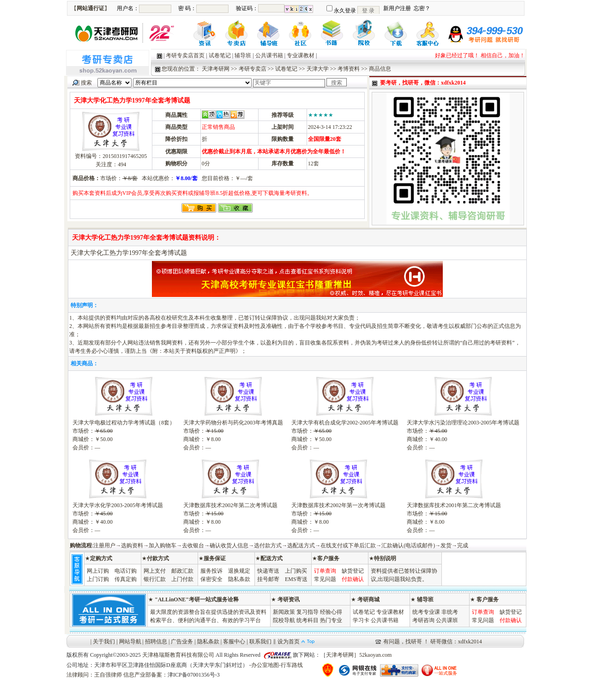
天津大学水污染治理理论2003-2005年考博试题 (463, 422)
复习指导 (307, 612)
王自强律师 (108, 675)
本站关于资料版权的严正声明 (199, 351)
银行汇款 (155, 579)
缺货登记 (353, 571)
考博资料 (349, 69)
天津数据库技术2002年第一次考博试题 (338, 505)
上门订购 (98, 579)
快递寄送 (268, 571)
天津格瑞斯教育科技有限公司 (178, 655)
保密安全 (211, 579)
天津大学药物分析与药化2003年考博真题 (233, 422)
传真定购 (126, 579)
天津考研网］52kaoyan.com (359, 655)
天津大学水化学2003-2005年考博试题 (117, 505)
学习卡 (361, 620)
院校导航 (284, 620)
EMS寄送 (296, 579)
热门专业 (331, 620)
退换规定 (239, 571)
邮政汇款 (182, 571)
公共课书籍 (269, 55)
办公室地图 (265, 665)
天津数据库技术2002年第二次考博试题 (230, 505)
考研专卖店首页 (185, 55)
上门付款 (182, 579)
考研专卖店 (252, 69)
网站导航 (130, 641)
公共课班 (447, 620)
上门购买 (296, 571)
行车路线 (292, 665)
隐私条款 (239, 579)
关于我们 (104, 641)
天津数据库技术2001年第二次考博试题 (454, 505)
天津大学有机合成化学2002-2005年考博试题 (344, 422)
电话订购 (126, 571)
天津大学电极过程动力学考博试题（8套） (123, 422)
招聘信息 (156, 641)
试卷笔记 (219, 55)
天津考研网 (215, 69)
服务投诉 (211, 571)
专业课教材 (300, 55)
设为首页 (288, 641)
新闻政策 (284, 612)
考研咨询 (423, 620)
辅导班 (243, 55)
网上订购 (98, 571)
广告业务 (182, 641)
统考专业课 (426, 612)
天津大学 (318, 69)
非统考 (449, 612)
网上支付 (155, 571)
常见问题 (325, 579)
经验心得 (331, 612)
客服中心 (234, 641)
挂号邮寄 (268, 579)
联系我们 (260, 641)
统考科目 (307, 620)
